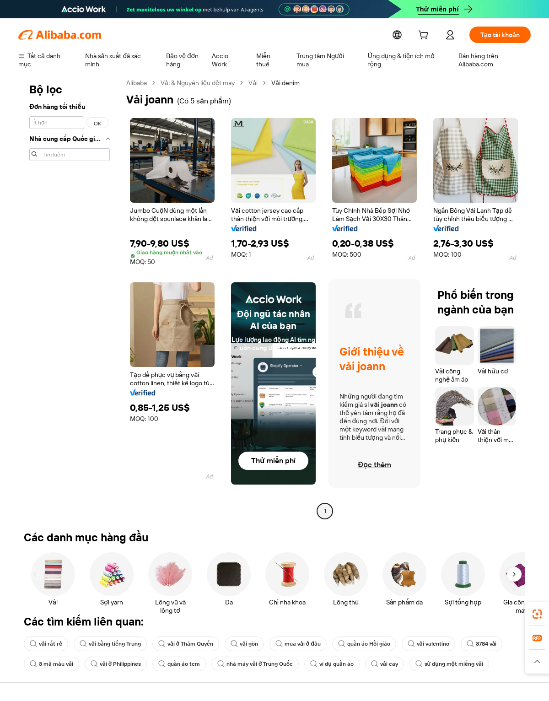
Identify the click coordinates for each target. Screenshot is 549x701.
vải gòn (249, 643)
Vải (259, 82)
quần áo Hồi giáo (370, 643)
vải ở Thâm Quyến (188, 643)
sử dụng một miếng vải (457, 664)
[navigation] (69, 298)
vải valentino (435, 643)
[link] (537, 614)
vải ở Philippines (117, 664)
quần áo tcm (181, 664)
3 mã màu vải (52, 664)
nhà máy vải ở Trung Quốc (259, 664)
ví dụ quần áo (337, 664)
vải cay (391, 664)
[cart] (423, 36)
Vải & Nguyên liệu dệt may (202, 82)
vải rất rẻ (46, 643)
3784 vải (490, 643)
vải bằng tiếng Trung (111, 643)
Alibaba (137, 82)
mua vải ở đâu (303, 643)
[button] (537, 662)
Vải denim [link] (293, 82)
